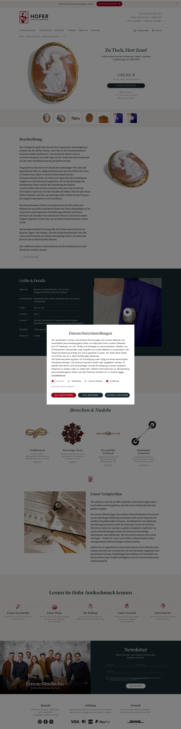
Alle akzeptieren (64, 395)
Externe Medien (95, 381)
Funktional (114, 381)
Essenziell (60, 381)
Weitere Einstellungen (62, 386)
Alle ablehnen (90, 395)
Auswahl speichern (117, 395)
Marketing (76, 381)
